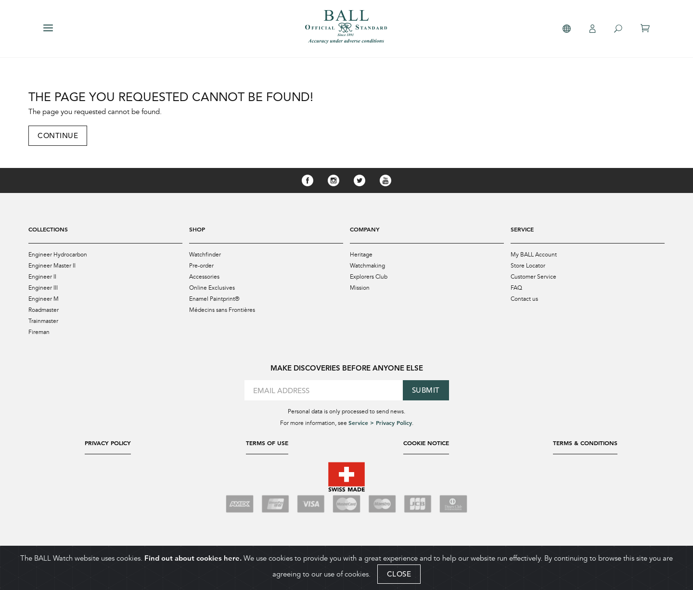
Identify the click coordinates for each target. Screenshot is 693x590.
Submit (426, 390)
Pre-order (201, 265)
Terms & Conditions (585, 443)
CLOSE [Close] (399, 573)
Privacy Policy (108, 443)
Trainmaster (43, 321)
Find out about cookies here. (193, 558)
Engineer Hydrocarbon (57, 254)
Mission (360, 288)
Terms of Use (267, 443)
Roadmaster (43, 310)
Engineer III (43, 288)
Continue (58, 135)
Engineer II (42, 277)
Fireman (39, 332)
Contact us (524, 299)
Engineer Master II (52, 265)
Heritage (361, 254)
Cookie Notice (426, 443)
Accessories (204, 277)
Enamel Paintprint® (214, 299)
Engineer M (43, 299)
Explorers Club (368, 277)
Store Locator (528, 265)
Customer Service (533, 277)
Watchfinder (205, 254)
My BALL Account (534, 254)
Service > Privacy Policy (380, 422)
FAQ (516, 288)
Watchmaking (367, 265)
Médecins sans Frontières (222, 310)
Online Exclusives (212, 288)
